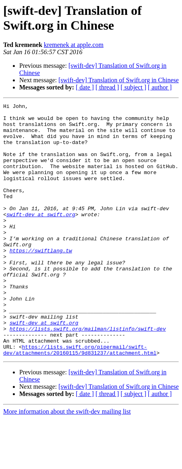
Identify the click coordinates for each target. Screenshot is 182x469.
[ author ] (160, 87)
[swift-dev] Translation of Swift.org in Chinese (119, 80)
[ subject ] (133, 87)
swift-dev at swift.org (40, 237)
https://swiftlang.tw (41, 280)
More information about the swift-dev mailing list (67, 462)
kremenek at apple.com (73, 44)
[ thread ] (107, 87)
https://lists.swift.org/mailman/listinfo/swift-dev (88, 374)
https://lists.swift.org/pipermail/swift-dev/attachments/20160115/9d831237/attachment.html (79, 399)
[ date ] (85, 87)
